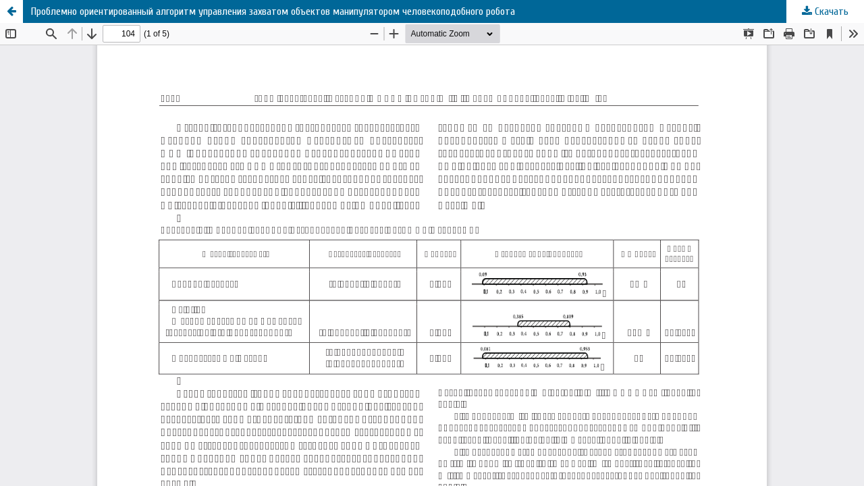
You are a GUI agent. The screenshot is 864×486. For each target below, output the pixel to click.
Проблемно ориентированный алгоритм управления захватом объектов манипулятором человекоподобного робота (273, 11)
